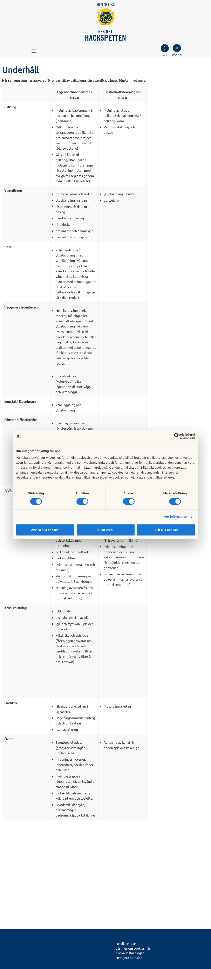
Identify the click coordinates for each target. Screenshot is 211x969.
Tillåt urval (105, 530)
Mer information (175, 516)
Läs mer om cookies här (133, 948)
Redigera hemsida (129, 957)
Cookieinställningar (130, 953)
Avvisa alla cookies (45, 530)
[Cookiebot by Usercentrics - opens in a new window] (177, 436)
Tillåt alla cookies (166, 530)
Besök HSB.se (126, 943)
